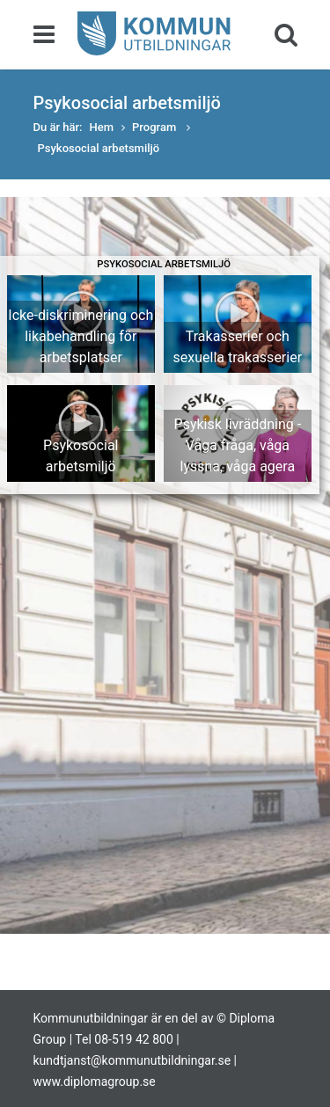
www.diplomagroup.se (94, 1081)
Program (155, 127)
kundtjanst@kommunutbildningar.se (132, 1060)
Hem (102, 127)
